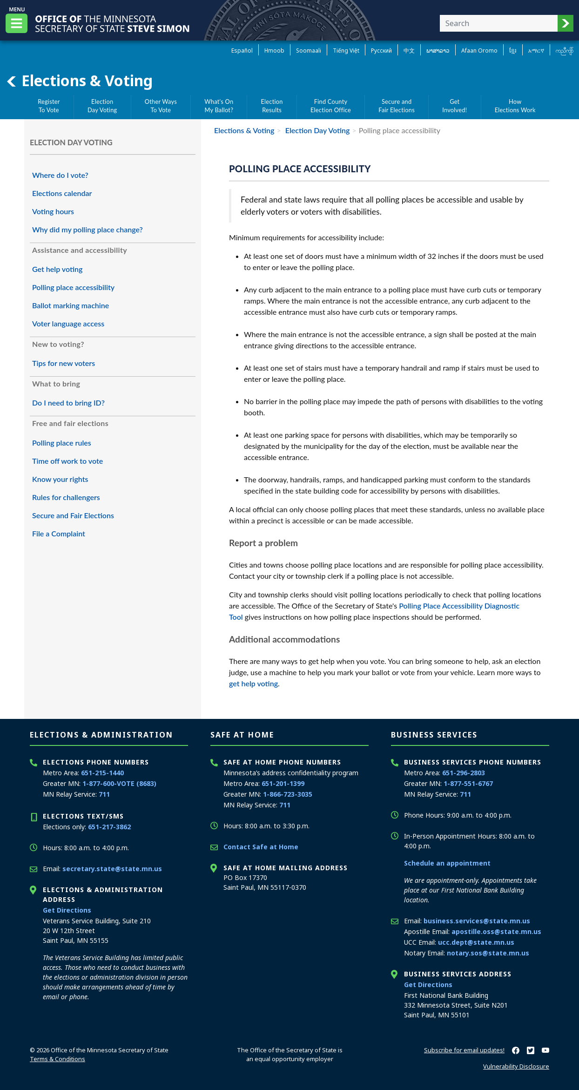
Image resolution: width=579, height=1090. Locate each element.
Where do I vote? (60, 174)
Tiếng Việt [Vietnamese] (346, 50)
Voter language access (68, 323)
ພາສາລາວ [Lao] (438, 50)
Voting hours (53, 211)
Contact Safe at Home (260, 846)
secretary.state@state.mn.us (112, 868)
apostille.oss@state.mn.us (496, 931)
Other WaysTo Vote (161, 106)
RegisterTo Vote (49, 106)
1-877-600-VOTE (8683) (119, 783)
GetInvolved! (454, 106)
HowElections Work (515, 106)
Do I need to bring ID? (68, 402)
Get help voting (57, 268)
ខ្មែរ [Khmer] (513, 50)
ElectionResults (272, 106)
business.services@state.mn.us (477, 920)
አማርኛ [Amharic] (536, 50)
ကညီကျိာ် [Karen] (564, 50)
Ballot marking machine (70, 305)
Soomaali (308, 50)
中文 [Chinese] (409, 50)
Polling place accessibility (73, 287)
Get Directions (67, 910)
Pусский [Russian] (381, 50)
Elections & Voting (79, 80)
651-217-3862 (109, 826)
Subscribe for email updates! (464, 1050)
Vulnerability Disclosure (516, 1066)
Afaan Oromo (479, 50)
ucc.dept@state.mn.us (476, 942)
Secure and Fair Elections (73, 515)
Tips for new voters (63, 363)
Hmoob (274, 50)
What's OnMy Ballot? (218, 106)
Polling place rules (61, 442)
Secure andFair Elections (396, 106)
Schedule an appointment (447, 863)
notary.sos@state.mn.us (488, 952)
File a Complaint (58, 533)
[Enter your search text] (499, 23)
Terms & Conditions (57, 1059)
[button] (565, 23)
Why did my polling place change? (87, 229)
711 (104, 794)
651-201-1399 (283, 783)
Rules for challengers (66, 497)
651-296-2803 (463, 772)
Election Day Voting (316, 130)
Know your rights (60, 478)
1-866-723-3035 (287, 794)
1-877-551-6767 (468, 783)
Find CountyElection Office (330, 106)
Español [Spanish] (242, 50)
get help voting (253, 683)
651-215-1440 (102, 772)
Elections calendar (62, 193)
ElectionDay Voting (102, 106)
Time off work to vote (67, 460)
